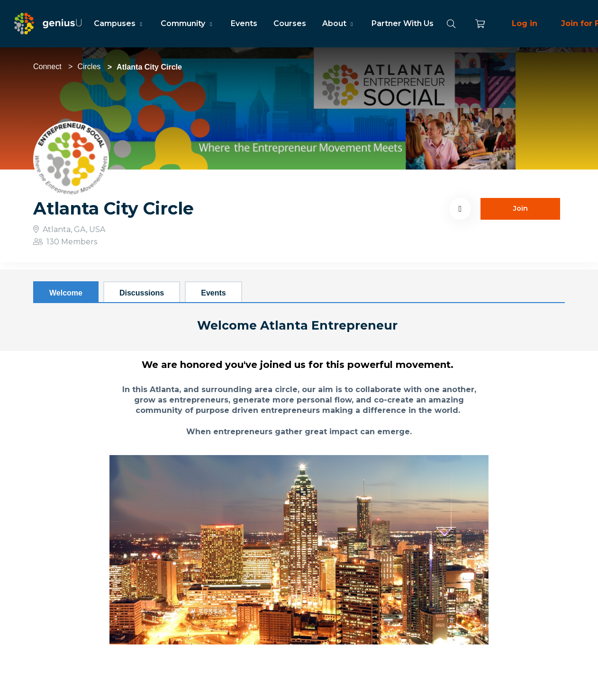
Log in (524, 23)
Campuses (119, 23)
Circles (88, 67)
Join (520, 208)
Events (244, 23)
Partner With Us (402, 23)
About (338, 23)
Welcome (65, 293)
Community (187, 23)
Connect (47, 67)
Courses (289, 23)
